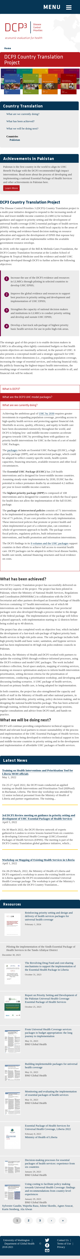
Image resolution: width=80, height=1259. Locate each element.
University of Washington (16, 1240)
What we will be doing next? (22, 128)
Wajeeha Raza (30, 1205)
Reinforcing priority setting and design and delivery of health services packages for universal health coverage (49, 916)
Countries (12, 136)
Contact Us (63, 1240)
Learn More (11, 188)
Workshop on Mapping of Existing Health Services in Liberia (38, 859)
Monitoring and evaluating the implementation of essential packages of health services (51, 1093)
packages (12, 450)
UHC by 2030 (46, 413)
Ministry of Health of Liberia (41, 1137)
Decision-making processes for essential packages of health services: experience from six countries (50, 1163)
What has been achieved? (20, 121)
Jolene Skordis (48, 1205)
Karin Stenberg (10, 1209)
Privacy (61, 1247)
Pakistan (15, 139)
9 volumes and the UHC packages (49, 543)
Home (7, 48)
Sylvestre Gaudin (11, 1205)
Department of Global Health (19, 1243)
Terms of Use (64, 1243)
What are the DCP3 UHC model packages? (27, 397)
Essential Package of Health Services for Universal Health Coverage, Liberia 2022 (48, 1127)
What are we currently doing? (22, 114)
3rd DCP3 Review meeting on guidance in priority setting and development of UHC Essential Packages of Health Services (38, 817)
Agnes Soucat (65, 1205)
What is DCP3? (11, 389)
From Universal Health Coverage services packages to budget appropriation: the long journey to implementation (48, 1033)
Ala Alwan (26, 1209)
